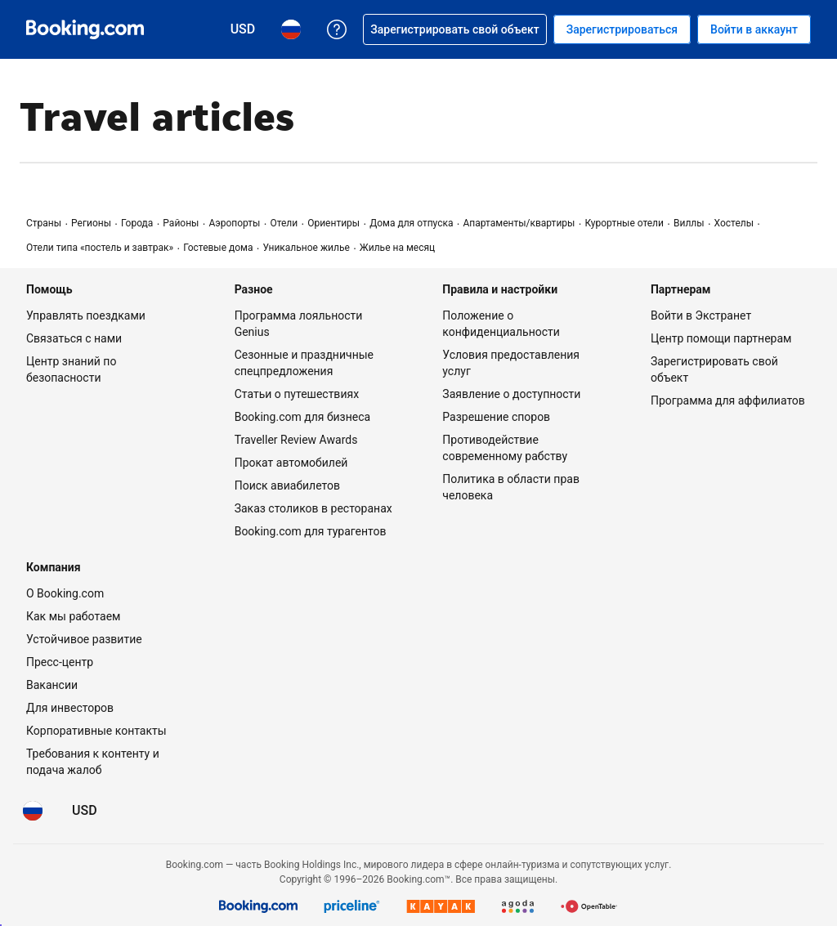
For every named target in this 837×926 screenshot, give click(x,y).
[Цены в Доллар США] (84, 810)
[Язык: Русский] (32, 810)
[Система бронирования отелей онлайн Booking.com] (85, 29)
